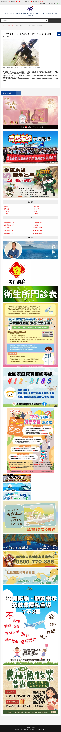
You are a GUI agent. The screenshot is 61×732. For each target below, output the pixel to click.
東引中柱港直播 (37, 230)
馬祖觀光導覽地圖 (9, 222)
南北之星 (36, 209)
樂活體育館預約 (37, 222)
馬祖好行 (36, 213)
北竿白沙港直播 (8, 230)
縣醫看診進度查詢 (9, 225)
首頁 (4, 25)
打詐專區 (6, 228)
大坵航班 (36, 211)
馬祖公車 (6, 213)
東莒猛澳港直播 (8, 233)
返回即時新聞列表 (12, 93)
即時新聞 (10, 25)
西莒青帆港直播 (37, 233)
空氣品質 (35, 225)
